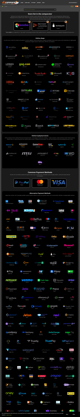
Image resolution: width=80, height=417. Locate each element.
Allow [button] (74, 414)
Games (22, 2)
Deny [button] (67, 414)
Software (33, 2)
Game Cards (27, 2)
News (43, 2)
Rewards (39, 2)
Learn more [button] (9, 415)
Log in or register (73, 2)
